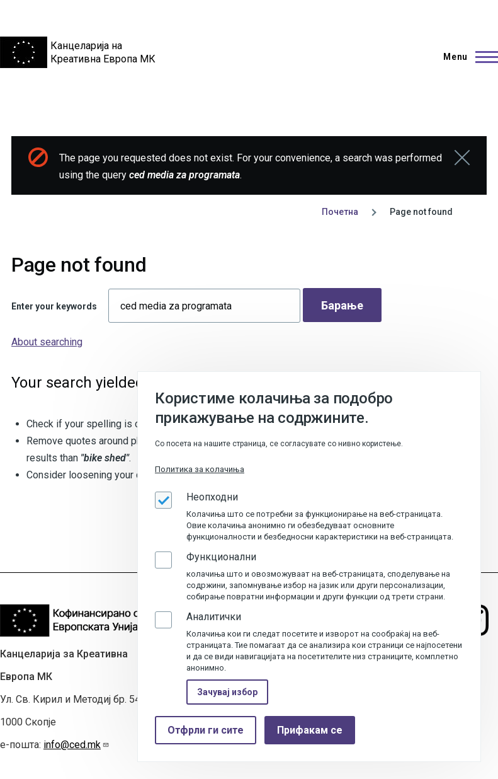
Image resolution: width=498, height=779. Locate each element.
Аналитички (213, 617)
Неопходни (212, 497)
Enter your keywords (54, 306)
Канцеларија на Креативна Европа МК (103, 52)
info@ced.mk (76, 745)
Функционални (221, 557)
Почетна (340, 212)
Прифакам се (309, 730)
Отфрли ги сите (205, 730)
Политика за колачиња (199, 469)
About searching (46, 342)
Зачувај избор (227, 692)
